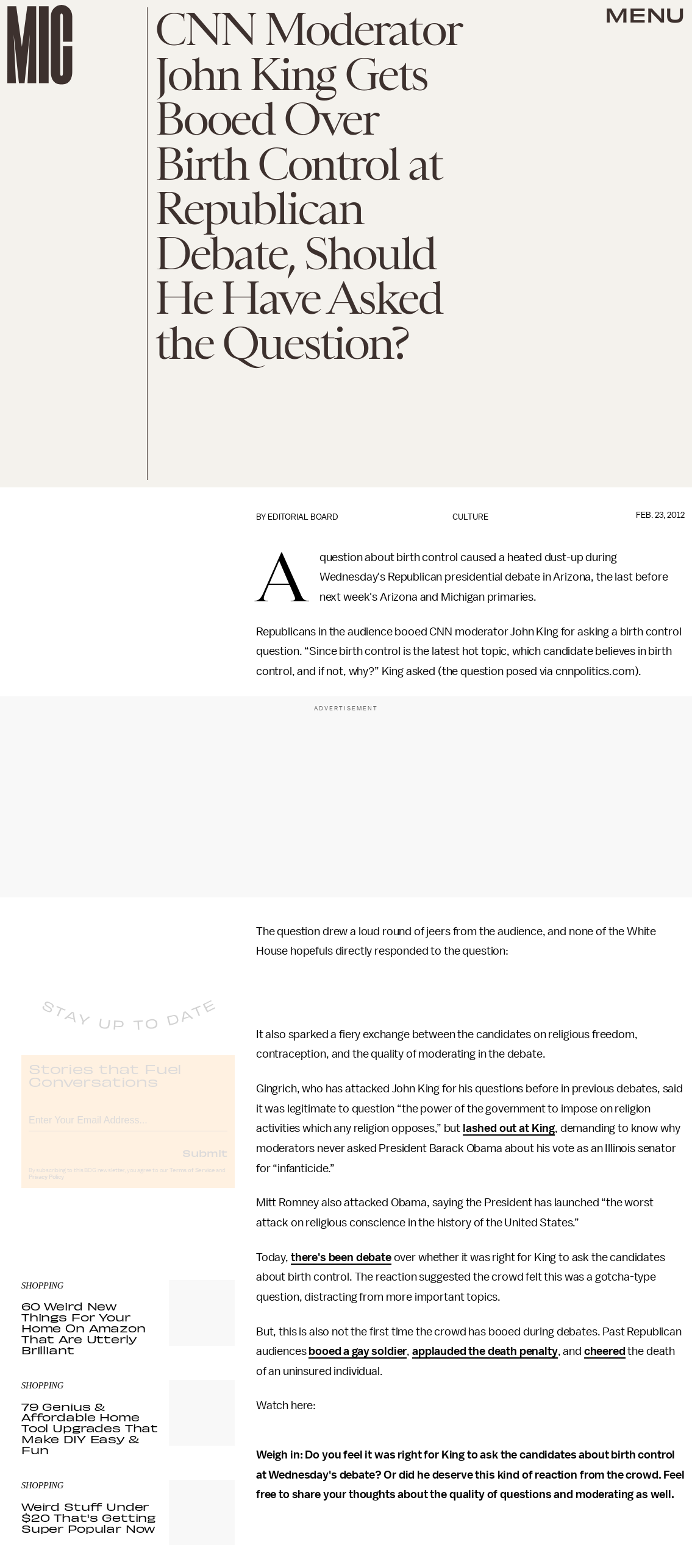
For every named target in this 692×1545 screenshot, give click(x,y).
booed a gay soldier (358, 1351)
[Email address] (128, 1128)
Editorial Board (303, 516)
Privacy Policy (46, 1187)
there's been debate (341, 1257)
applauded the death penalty (485, 1351)
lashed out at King (509, 1128)
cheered (605, 1351)
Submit (204, 1163)
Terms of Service (192, 1181)
